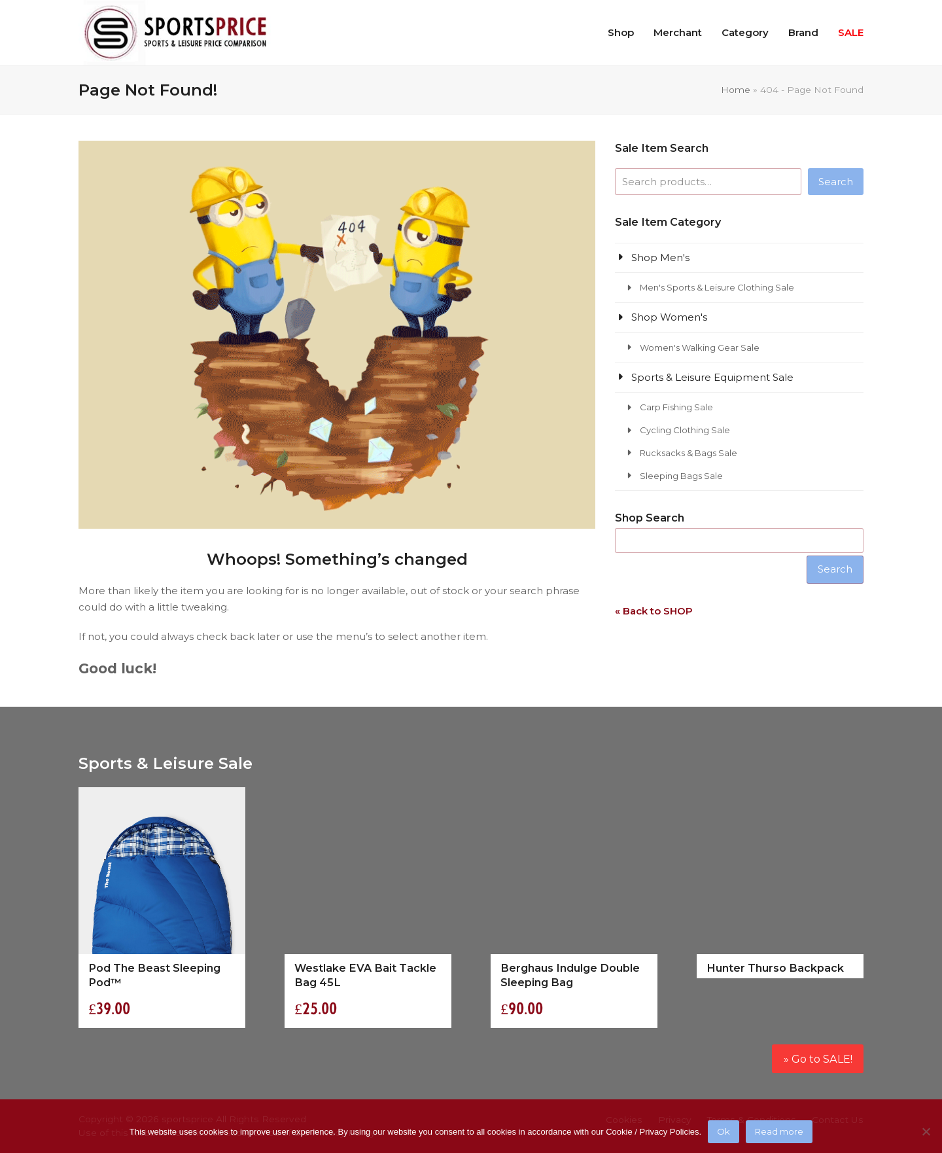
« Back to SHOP (654, 611)
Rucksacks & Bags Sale (688, 453)
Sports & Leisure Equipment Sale (712, 377)
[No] (925, 1131)
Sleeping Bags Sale (681, 475)
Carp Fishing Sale (676, 407)
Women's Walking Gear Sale (699, 347)
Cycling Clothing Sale (685, 430)
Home (735, 89)
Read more (779, 1131)
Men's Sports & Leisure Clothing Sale (717, 287)
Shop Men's (660, 257)
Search (835, 181)
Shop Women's (669, 317)
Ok (723, 1131)
